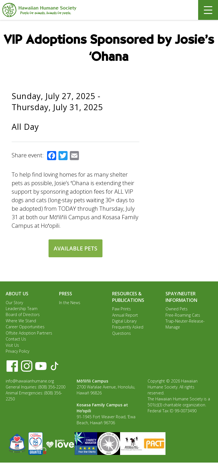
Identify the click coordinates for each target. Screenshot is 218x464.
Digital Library (124, 321)
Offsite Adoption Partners (29, 333)
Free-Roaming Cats (182, 315)
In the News (69, 302)
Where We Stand (21, 321)
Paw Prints (121, 309)
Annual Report (125, 315)
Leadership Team (21, 309)
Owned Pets (176, 309)
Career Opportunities (25, 327)
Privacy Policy (17, 352)
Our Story (14, 302)
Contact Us (16, 340)
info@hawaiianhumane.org (30, 382)
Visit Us (12, 346)
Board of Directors (23, 315)
